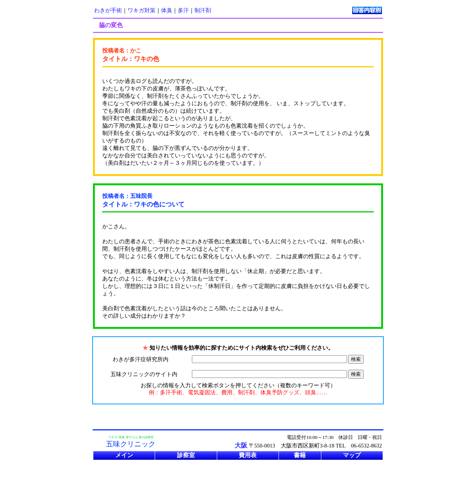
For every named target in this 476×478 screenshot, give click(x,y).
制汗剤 (202, 10)
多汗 (183, 10)
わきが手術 (108, 10)
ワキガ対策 (141, 10)
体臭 (166, 10)
